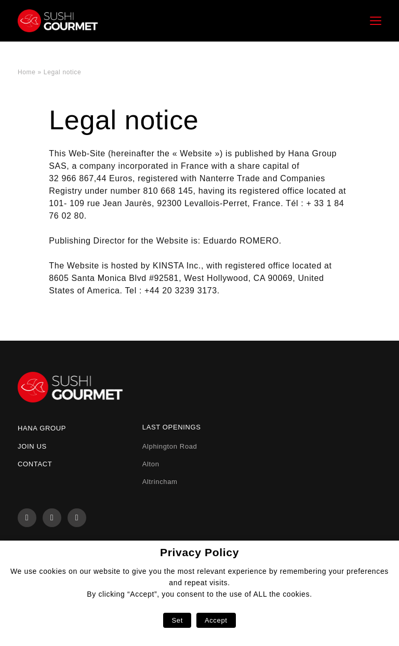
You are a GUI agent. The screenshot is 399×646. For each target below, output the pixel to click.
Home (27, 72)
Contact (35, 464)
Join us (32, 446)
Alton (150, 464)
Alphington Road (169, 446)
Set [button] (176, 620)
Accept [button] (216, 620)
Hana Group (42, 428)
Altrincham (160, 482)
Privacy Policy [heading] (199, 552)
